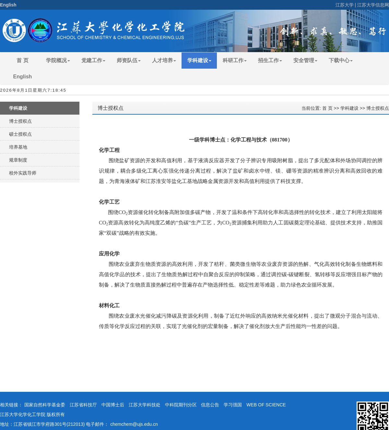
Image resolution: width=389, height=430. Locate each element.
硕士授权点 (20, 134)
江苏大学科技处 (144, 404)
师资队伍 (129, 60)
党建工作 (93, 60)
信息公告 (210, 404)
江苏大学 (345, 4)
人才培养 (164, 60)
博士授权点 (20, 121)
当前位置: (311, 108)
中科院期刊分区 (181, 404)
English (8, 4)
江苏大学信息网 (373, 4)
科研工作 (235, 60)
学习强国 (233, 404)
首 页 (22, 60)
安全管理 (305, 60)
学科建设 (199, 60)
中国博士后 (112, 404)
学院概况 (58, 60)
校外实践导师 (22, 172)
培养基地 (18, 147)
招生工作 (270, 60)
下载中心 (341, 60)
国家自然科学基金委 (44, 404)
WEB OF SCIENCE (266, 404)
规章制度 (18, 160)
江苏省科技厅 (83, 404)
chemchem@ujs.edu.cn (134, 424)
